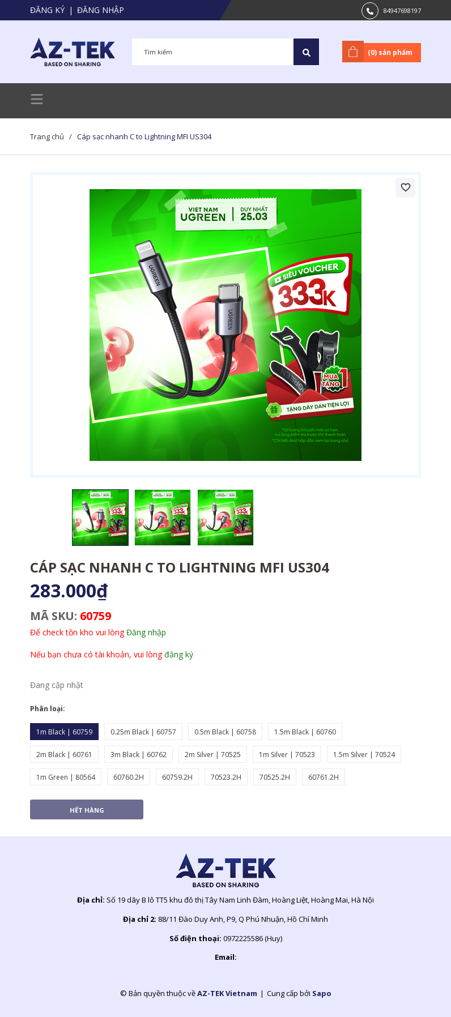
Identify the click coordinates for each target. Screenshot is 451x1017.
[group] (225, 325)
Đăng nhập (100, 10)
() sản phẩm (379, 51)
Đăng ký (47, 10)
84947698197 (402, 10)
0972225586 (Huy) (252, 938)
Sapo (321, 993)
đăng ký (178, 654)
